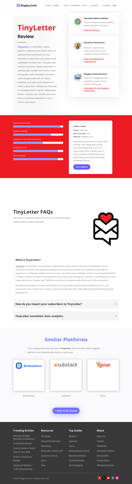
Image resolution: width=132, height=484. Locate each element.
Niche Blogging (76, 465)
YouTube (106, 5)
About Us (101, 436)
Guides (56, 5)
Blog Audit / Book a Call (52, 450)
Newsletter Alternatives (94, 42)
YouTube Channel (49, 455)
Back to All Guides (67, 410)
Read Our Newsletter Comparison (94, 60)
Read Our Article (92, 30)
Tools (66, 5)
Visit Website (82, 167)
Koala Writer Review (22, 443)
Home (48, 5)
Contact (100, 441)
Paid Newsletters (76, 460)
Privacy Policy (103, 460)
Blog (114, 5)
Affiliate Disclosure (105, 465)
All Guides (45, 436)
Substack (73, 441)
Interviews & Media (105, 450)
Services (94, 5)
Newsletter (75, 5)
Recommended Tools (51, 441)
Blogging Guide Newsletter (96, 74)
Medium (73, 436)
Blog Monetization (77, 455)
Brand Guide (102, 455)
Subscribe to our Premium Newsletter (96, 89)
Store (84, 5)
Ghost (71, 445)
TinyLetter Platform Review (96, 18)
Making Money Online (79, 450)
